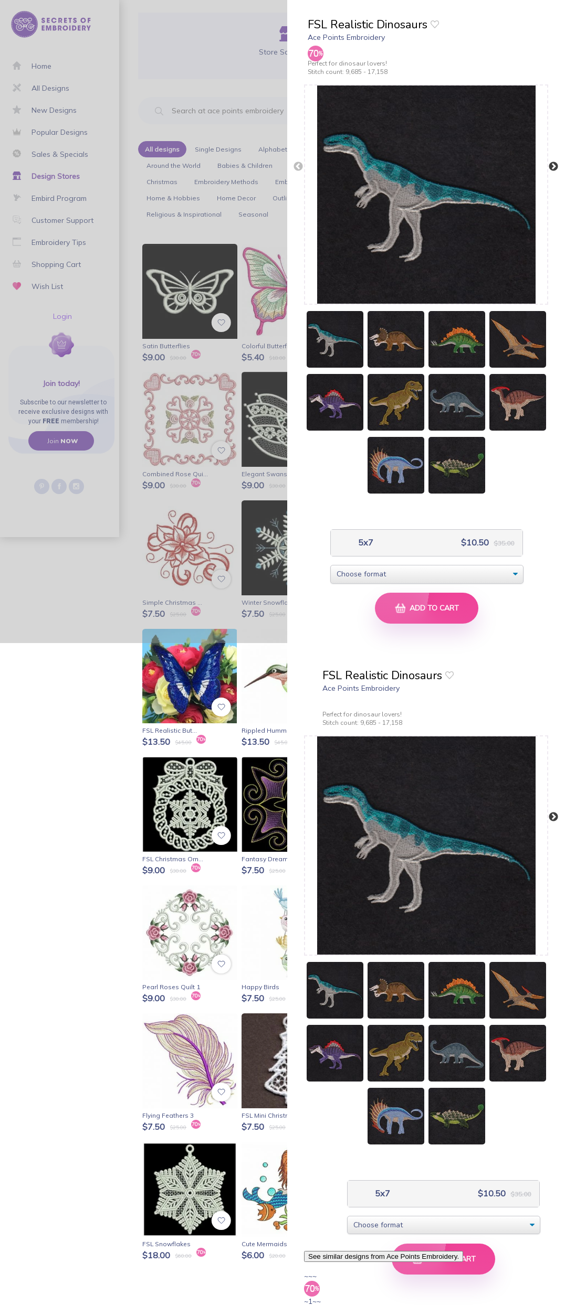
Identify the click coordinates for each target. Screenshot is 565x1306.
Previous (298, 167)
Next (553, 167)
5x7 (364, 543)
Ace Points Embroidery (346, 37)
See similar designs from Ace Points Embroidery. (383, 1256)
